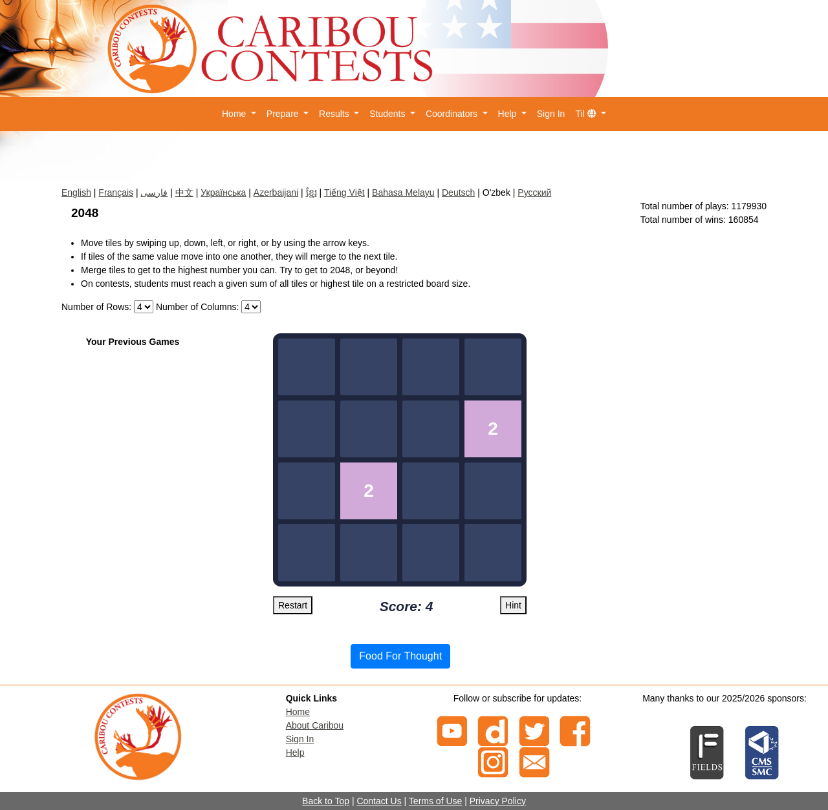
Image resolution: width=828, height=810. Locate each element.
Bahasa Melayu (403, 192)
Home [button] (235, 114)
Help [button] (508, 114)
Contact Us (378, 801)
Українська (223, 192)
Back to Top (325, 801)
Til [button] (586, 114)
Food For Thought (400, 655)
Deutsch (458, 192)
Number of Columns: (197, 307)
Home (298, 712)
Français (115, 192)
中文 (184, 192)
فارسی (154, 192)
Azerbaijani (276, 192)
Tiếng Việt (344, 192)
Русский (534, 192)
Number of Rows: (96, 307)
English (76, 192)
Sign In (551, 114)
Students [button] (388, 114)
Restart (292, 605)
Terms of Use (435, 801)
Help (295, 752)
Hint (513, 605)
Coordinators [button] (453, 114)
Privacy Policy (498, 801)
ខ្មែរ (311, 192)
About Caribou (315, 725)
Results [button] (335, 114)
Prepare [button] (284, 114)
